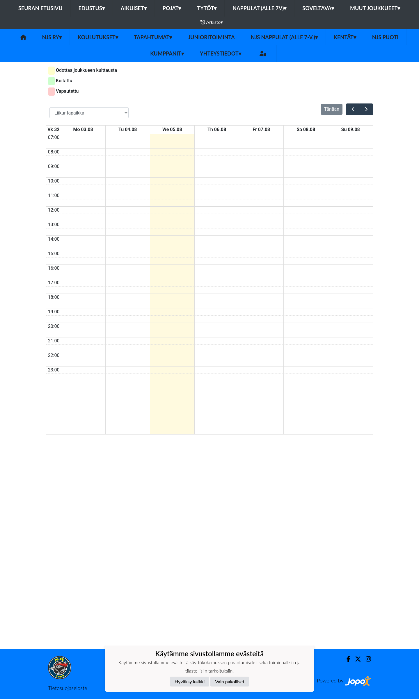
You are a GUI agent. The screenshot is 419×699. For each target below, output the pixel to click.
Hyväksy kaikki (190, 681)
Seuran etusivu (40, 8)
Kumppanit (167, 53)
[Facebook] (346, 659)
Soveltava (318, 8)
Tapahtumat (153, 37)
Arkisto (211, 22)
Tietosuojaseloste (67, 688)
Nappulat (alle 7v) (259, 8)
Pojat (172, 8)
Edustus (92, 8)
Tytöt (206, 8)
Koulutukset (98, 37)
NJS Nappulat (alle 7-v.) (284, 37)
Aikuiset (134, 8)
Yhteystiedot (220, 53)
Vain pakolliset (229, 681)
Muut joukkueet (375, 8)
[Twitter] (355, 659)
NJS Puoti (385, 37)
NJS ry (52, 37)
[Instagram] (366, 659)
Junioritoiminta (211, 37)
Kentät (345, 37)
